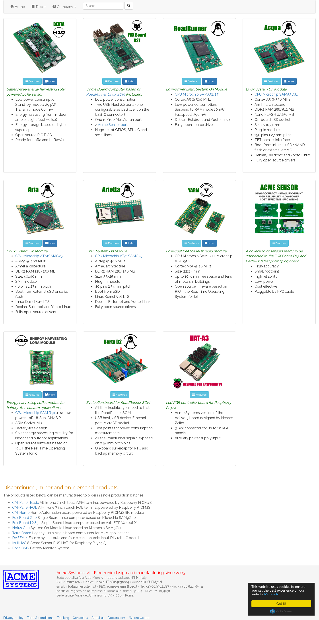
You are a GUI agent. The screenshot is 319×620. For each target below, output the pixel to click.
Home (17, 7)
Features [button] (32, 81)
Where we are (139, 618)
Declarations (117, 618)
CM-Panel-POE (24, 507)
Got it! (281, 603)
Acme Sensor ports (113, 125)
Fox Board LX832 (26, 523)
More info (271, 594)
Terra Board (21, 533)
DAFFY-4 (20, 538)
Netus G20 (21, 528)
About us (97, 618)
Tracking (63, 618)
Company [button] (64, 7)
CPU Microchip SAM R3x (35, 413)
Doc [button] (38, 7)
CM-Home (20, 512)
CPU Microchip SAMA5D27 (196, 94)
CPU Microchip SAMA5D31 (276, 94)
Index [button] (50, 81)
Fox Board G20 (24, 518)
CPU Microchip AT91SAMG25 (39, 256)
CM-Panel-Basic (25, 502)
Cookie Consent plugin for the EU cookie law (281, 611)
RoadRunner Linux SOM (105, 94)
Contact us (80, 618)
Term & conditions (40, 618)
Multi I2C (19, 543)
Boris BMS (20, 548)
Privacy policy (13, 618)
